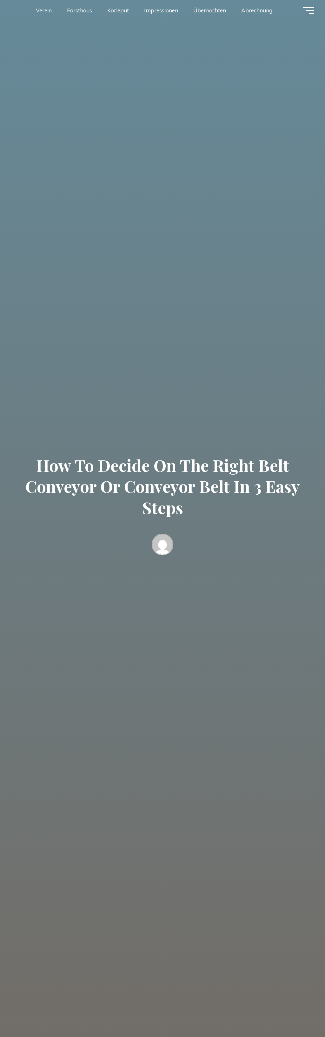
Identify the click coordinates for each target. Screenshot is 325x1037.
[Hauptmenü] (308, 10)
